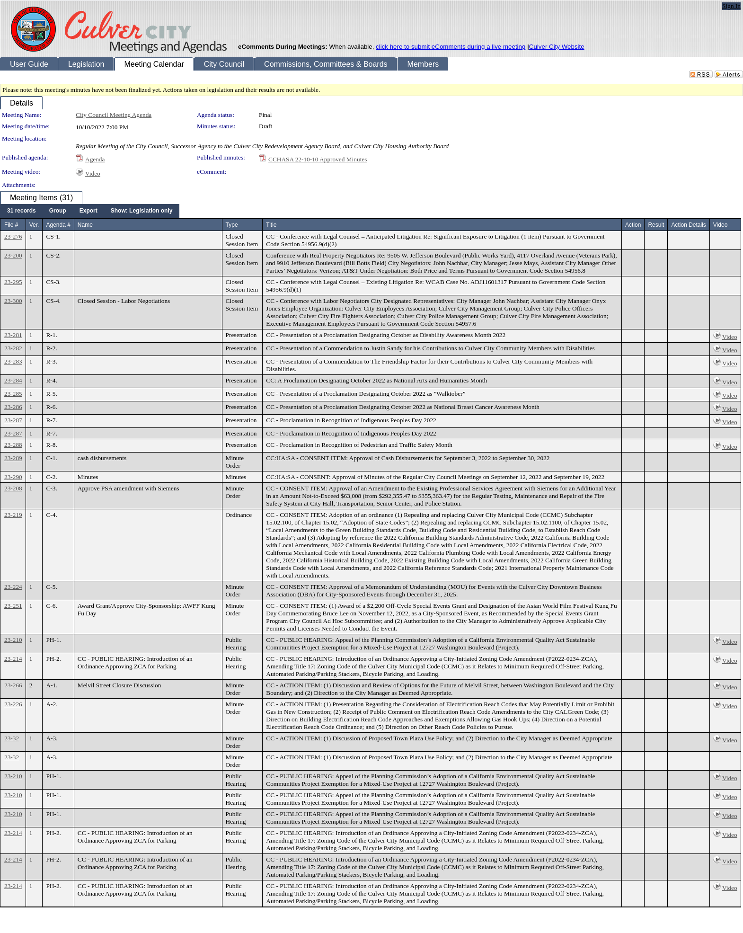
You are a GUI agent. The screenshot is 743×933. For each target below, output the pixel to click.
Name (85, 225)
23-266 (13, 685)
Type (232, 225)
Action (633, 225)
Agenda (95, 159)
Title (271, 225)
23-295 (13, 281)
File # (11, 225)
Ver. (34, 225)
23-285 (13, 393)
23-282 (13, 348)
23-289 (13, 458)
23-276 (13, 236)
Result (656, 225)
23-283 (13, 361)
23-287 (13, 420)
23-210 (13, 639)
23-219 (13, 514)
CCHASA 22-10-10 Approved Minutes (317, 159)
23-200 (13, 255)
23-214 (13, 658)
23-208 (13, 488)
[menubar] (89, 211)
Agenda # (58, 225)
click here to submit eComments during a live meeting (450, 46)
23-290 (13, 476)
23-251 (13, 605)
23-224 (13, 586)
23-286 (13, 406)
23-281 (13, 334)
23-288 (13, 444)
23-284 (13, 380)
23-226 (13, 704)
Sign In (731, 5)
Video (92, 173)
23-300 (13, 300)
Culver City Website (556, 46)
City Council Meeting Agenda (113, 114)
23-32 (11, 738)
